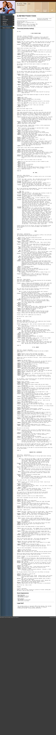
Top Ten (4, 23)
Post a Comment (8, 27)
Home (4, 16)
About (4, 17)
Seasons (5, 21)
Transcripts (5, 19)
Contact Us (5, 24)
